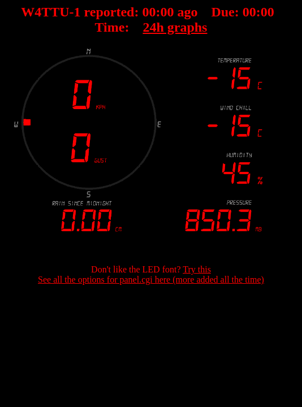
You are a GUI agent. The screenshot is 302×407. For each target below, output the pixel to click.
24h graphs (175, 27)
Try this (197, 269)
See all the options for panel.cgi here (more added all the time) (151, 279)
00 (149, 12)
